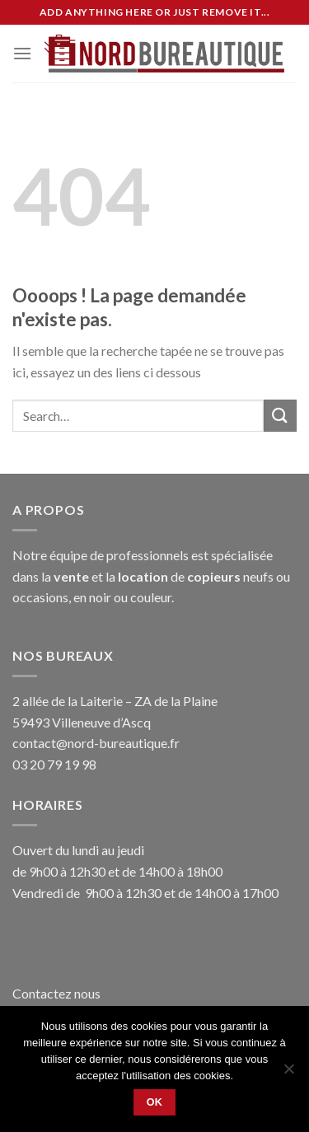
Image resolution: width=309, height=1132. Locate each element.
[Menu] (22, 53)
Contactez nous (56, 993)
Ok (155, 1102)
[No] (288, 1073)
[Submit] (280, 416)
